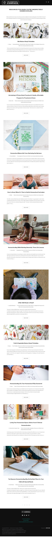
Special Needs (35, 509)
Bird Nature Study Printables (26, 41)
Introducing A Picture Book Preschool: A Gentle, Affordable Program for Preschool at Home (26, 98)
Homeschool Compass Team (14, 448)
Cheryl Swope (12, 508)
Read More (26, 55)
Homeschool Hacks (28, 204)
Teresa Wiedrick (14, 161)
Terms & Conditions (26, 542)
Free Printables (41, 44)
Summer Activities (25, 362)
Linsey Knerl (10, 262)
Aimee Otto (10, 103)
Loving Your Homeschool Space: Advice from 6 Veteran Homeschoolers (26, 443)
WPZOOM (48, 551)
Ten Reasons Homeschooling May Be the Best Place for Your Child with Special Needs (26, 502)
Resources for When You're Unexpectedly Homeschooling (26, 45)
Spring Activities (24, 44)
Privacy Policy (26, 544)
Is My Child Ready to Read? (26, 315)
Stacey (10, 44)
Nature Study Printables (32, 44)
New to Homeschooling (19, 103)
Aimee (9, 404)
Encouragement (22, 161)
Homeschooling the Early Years (30, 103)
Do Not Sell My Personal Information (26, 545)
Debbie (11, 204)
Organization (17, 262)
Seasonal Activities (17, 44)
